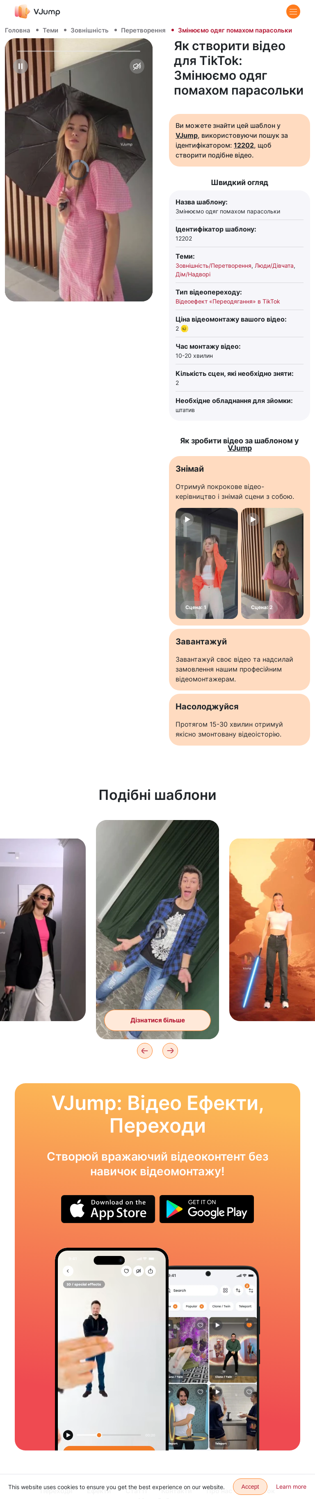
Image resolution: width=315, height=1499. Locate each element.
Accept (250, 1486)
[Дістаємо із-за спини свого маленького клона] (112, 1349)
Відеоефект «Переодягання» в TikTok (228, 301)
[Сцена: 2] (272, 563)
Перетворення (143, 30)
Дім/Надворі (193, 274)
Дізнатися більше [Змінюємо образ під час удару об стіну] (157, 1020)
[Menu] (293, 12)
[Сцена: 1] (207, 563)
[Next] (170, 1051)
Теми (50, 30)
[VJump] (37, 11)
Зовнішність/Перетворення (213, 265)
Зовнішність (90, 30)
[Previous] (145, 1051)
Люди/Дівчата (274, 265)
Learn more (291, 1486)
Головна (17, 30)
